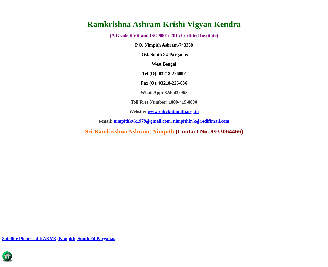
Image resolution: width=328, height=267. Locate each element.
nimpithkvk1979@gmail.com (142, 121)
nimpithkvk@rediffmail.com (201, 121)
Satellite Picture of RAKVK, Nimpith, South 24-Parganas (58, 238)
